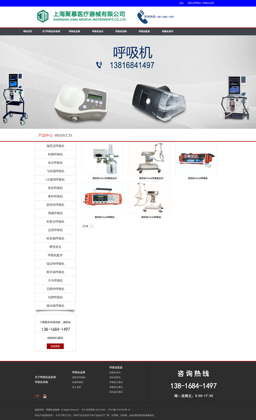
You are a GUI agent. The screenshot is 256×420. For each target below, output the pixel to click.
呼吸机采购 (121, 31)
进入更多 (76, 387)
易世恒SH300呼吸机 (151, 217)
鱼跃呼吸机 (55, 188)
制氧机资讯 (167, 31)
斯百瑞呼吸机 (55, 272)
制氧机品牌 (208, 3)
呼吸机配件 (55, 255)
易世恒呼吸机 (55, 204)
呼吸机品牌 (74, 31)
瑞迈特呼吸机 (55, 263)
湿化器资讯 (115, 377)
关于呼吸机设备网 (51, 31)
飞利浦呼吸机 (55, 171)
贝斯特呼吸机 (55, 288)
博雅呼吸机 (55, 213)
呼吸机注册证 (116, 382)
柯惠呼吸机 (55, 154)
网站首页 (27, 31)
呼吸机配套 (144, 31)
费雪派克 (55, 246)
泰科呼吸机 (55, 196)
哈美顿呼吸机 (55, 238)
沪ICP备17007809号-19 (119, 409)
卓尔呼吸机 (55, 162)
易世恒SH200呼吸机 (104, 217)
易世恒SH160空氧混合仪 (104, 178)
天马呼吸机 (55, 280)
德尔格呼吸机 (55, 305)
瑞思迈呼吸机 (194, 3)
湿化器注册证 (116, 392)
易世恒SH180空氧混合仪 (151, 178)
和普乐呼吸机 (55, 221)
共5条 (85, 226)
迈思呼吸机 (55, 230)
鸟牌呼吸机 (55, 297)
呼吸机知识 (97, 31)
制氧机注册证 (116, 387)
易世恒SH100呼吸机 (198, 178)
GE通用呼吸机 (55, 179)
